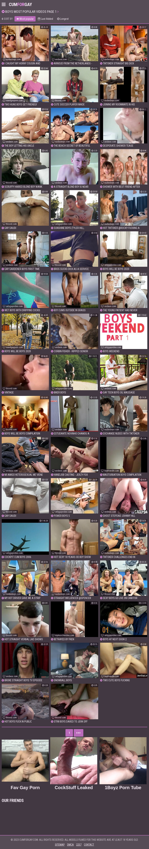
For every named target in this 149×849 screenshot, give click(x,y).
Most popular (25, 18)
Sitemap (60, 844)
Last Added (45, 18)
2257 (78, 844)
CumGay (20, 4)
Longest (63, 18)
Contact (89, 844)
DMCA (70, 844)
